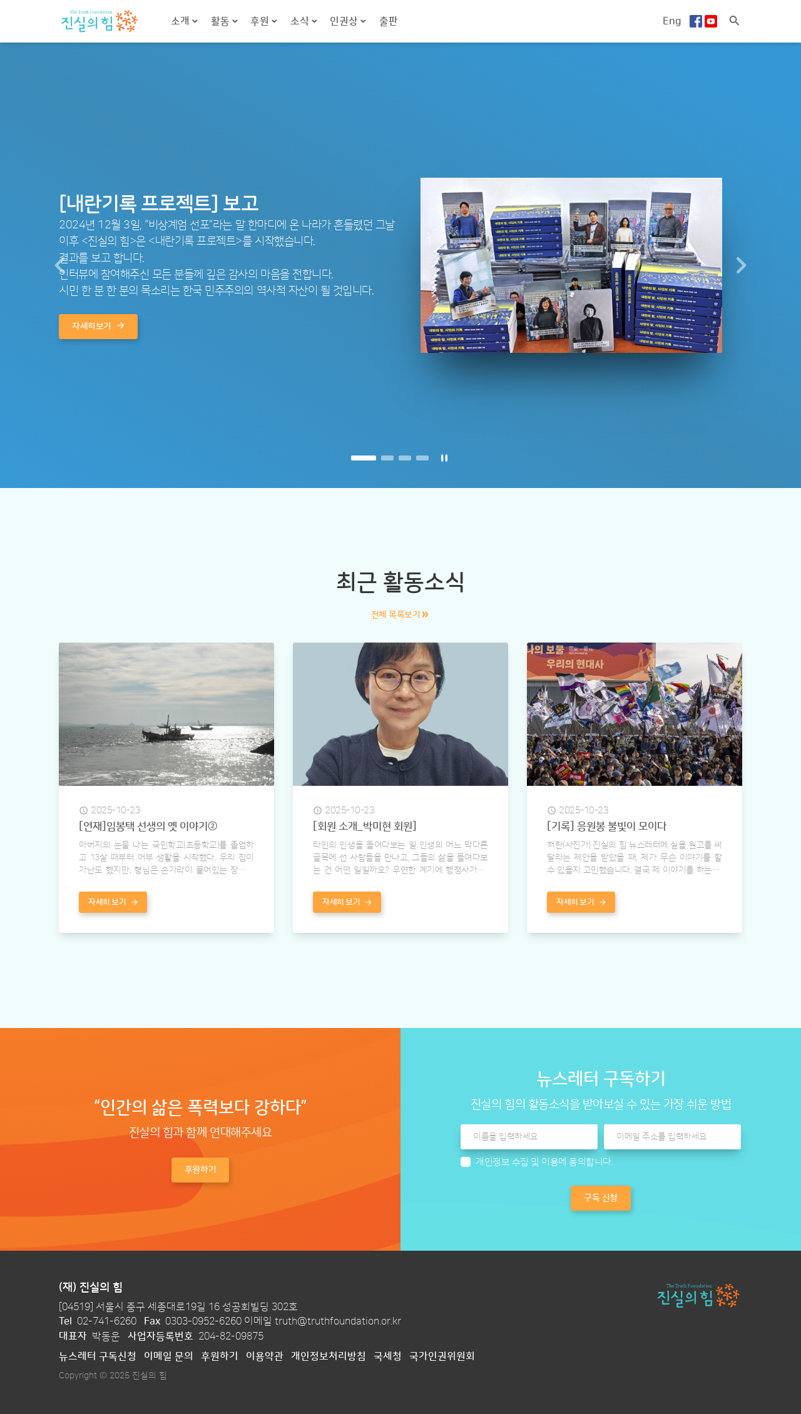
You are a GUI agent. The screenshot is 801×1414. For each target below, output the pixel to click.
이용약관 (264, 1356)
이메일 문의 (168, 1356)
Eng (672, 21)
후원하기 (219, 1356)
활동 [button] (221, 21)
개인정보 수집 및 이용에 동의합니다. (544, 1162)
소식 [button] (301, 21)
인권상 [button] (345, 21)
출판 (388, 21)
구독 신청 (601, 1198)
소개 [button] (181, 21)
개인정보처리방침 (328, 1356)
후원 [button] (261, 21)
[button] (60, 265)
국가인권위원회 (442, 1356)
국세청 (388, 1356)
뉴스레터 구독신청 (97, 1356)
